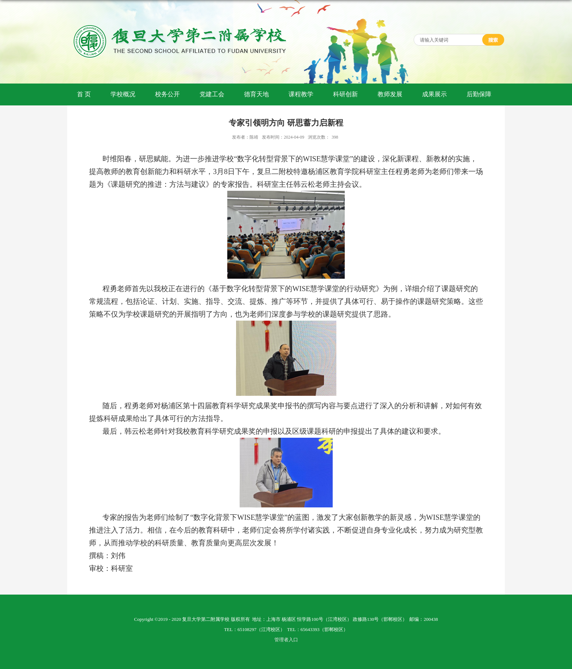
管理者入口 (286, 639)
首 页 (84, 94)
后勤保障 (479, 94)
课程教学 (301, 94)
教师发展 (390, 94)
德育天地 (256, 94)
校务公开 (167, 94)
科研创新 (345, 94)
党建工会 (212, 94)
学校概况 (123, 94)
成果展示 (434, 94)
